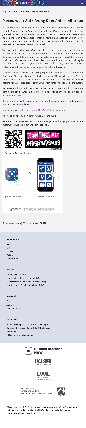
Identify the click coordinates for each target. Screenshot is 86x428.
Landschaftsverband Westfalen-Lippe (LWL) (26, 281)
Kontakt (10, 251)
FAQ (8, 247)
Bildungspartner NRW (16, 274)
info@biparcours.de (68, 121)
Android (10, 304)
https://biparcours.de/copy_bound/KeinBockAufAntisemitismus (34, 110)
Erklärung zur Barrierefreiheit (19, 335)
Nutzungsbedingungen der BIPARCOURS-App (27, 324)
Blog (4, 11)
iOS (8, 301)
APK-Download (13, 308)
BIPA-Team (15, 223)
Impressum (11, 331)
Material (10, 254)
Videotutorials (12, 258)
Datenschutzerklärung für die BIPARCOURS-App (28, 328)
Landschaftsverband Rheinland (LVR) (23, 278)
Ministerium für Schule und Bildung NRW (25, 285)
